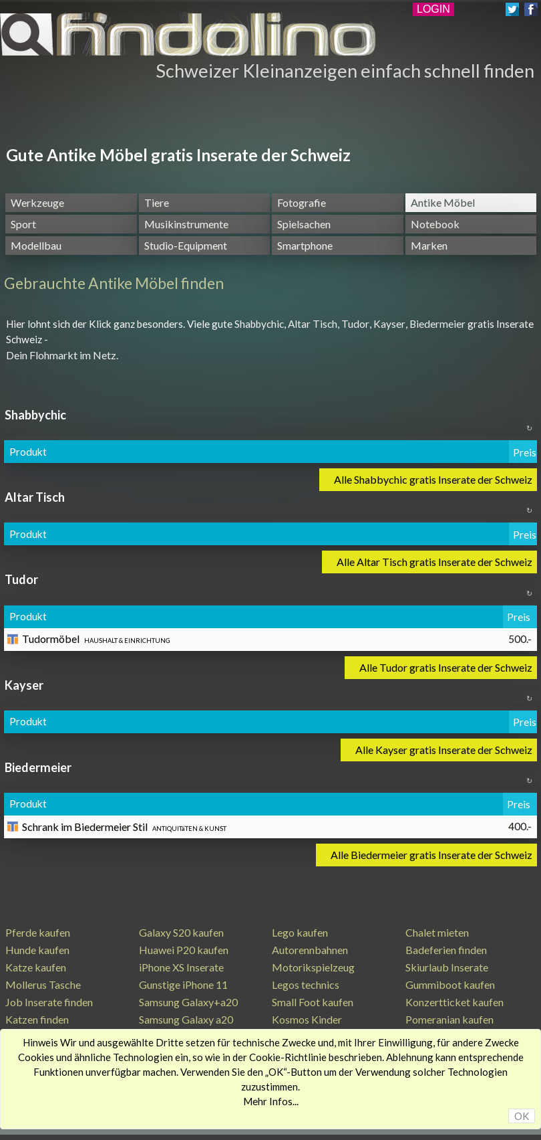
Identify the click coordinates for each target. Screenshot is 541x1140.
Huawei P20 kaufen (183, 949)
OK (521, 1116)
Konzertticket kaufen (454, 1001)
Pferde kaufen (37, 932)
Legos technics (305, 984)
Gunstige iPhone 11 (183, 984)
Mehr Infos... (271, 1101)
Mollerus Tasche (43, 984)
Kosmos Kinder (307, 1019)
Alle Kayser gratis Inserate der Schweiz (443, 749)
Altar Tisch (312, 324)
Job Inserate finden (49, 1001)
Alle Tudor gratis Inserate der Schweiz (445, 667)
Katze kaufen (35, 967)
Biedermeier (437, 324)
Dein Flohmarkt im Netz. (62, 355)
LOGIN (433, 9)
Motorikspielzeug (313, 967)
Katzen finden (37, 1019)
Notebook (435, 223)
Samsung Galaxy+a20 (188, 1001)
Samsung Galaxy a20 (186, 1019)
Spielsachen (304, 223)
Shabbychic (259, 324)
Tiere (156, 202)
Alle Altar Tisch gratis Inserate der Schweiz (434, 561)
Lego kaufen (300, 932)
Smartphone (305, 245)
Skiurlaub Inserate (446, 967)
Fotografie (301, 202)
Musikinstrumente (186, 223)
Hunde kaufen (37, 949)
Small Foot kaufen (312, 1001)
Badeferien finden (446, 949)
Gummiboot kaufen (450, 984)
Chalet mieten (437, 932)
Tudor (355, 324)
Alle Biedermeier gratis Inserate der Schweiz (431, 854)
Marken (429, 245)
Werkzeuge (37, 202)
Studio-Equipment (185, 245)
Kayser (389, 324)
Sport (23, 223)
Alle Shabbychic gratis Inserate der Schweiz (433, 479)
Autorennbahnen (310, 949)
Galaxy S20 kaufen (181, 932)
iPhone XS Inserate (181, 967)
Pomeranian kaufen (449, 1019)
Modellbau (36, 245)
